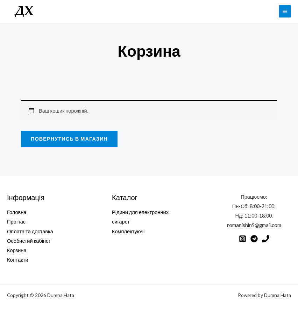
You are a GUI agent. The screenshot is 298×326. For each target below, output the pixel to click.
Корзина (17, 250)
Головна (16, 212)
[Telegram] (254, 238)
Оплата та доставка (30, 231)
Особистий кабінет (29, 241)
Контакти (17, 260)
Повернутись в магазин (69, 139)
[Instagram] (242, 238)
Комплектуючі (128, 231)
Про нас (16, 222)
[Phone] (265, 238)
